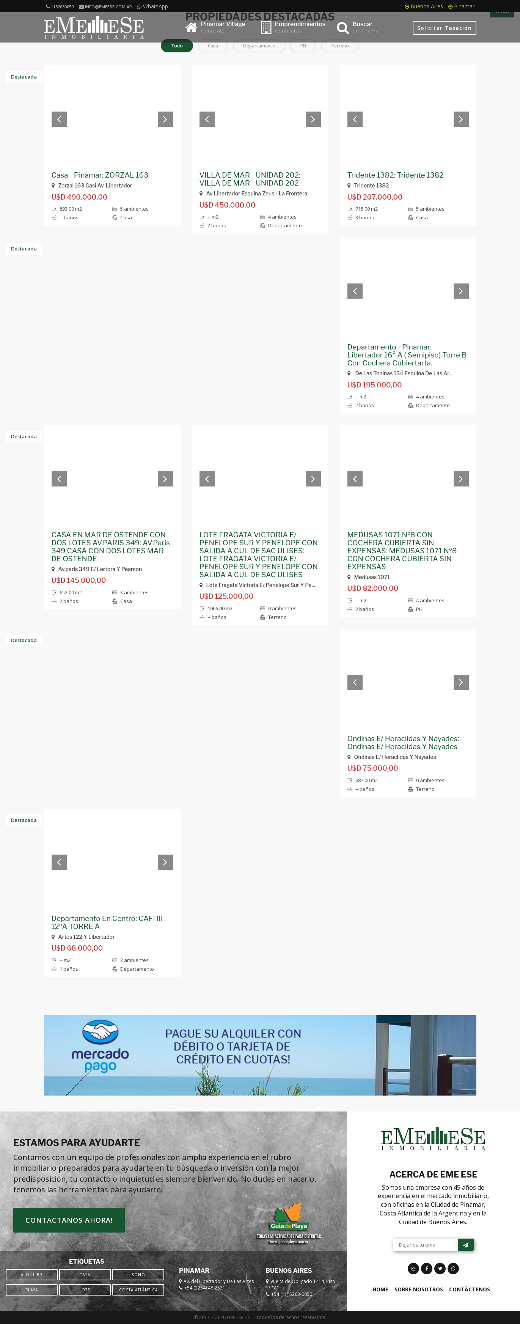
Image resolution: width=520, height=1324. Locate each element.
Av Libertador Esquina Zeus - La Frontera (254, 193)
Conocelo (213, 31)
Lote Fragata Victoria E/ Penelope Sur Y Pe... (257, 585)
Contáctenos (469, 1289)
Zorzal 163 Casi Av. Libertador (92, 185)
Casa (84, 1274)
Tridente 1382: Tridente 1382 (395, 175)
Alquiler (31, 1274)
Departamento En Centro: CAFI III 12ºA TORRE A (107, 922)
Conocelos (288, 31)
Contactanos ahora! (69, 1220)
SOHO (138, 1274)
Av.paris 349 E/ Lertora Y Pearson (97, 569)
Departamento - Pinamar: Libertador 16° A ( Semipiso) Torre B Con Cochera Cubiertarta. (407, 355)
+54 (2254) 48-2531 (204, 1288)
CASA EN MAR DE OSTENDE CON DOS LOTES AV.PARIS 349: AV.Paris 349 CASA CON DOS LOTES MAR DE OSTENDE (111, 547)
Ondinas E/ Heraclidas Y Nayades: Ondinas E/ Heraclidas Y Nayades (403, 742)
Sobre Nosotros (418, 1289)
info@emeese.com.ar (105, 6)
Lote (84, 1290)
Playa (31, 1290)
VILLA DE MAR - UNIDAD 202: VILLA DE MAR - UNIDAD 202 (250, 179)
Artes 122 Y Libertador (83, 937)
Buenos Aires (424, 6)
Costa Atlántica (138, 1290)
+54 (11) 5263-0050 (291, 1294)
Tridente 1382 (368, 185)
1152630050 (60, 6)
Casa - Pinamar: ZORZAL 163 (100, 175)
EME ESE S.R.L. (241, 1317)
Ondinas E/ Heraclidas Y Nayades (391, 757)
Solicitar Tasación (444, 27)
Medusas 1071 (368, 577)
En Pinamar (366, 31)
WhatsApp (152, 6)
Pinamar (461, 6)
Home (380, 1289)
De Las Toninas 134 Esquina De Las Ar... (400, 373)
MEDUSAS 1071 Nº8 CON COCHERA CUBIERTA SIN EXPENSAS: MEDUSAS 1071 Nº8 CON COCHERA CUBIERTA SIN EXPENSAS (402, 551)
